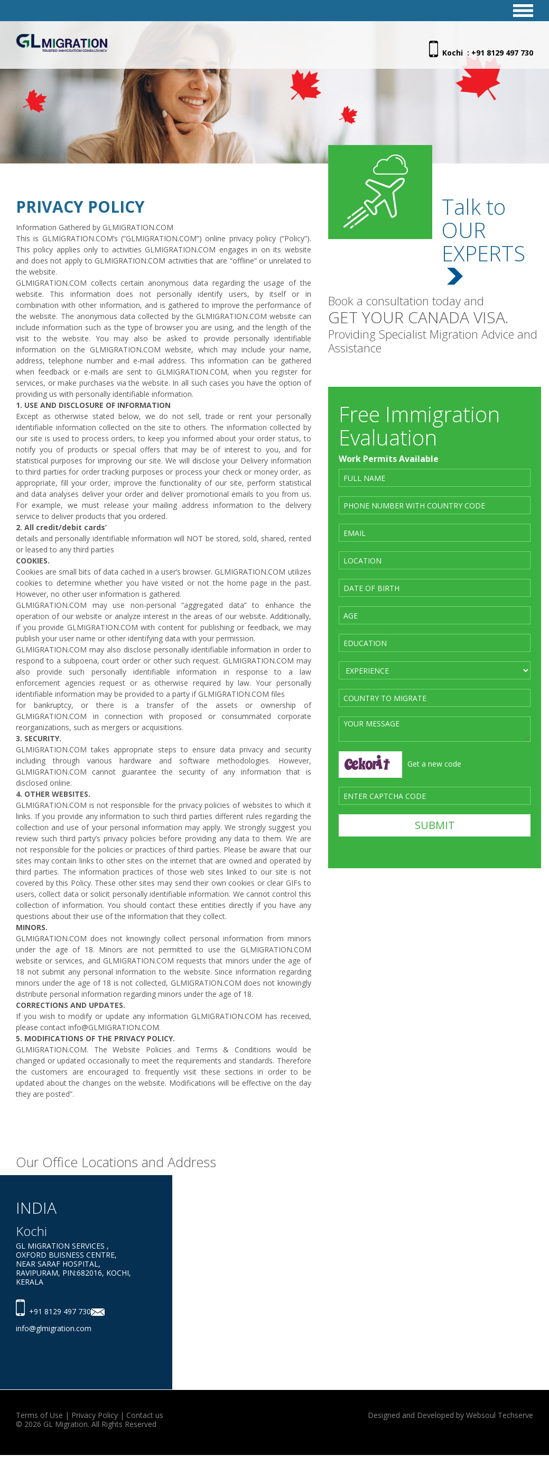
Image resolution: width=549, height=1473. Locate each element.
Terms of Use (39, 1415)
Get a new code (434, 764)
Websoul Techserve (499, 1415)
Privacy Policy (94, 1415)
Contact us (144, 1415)
